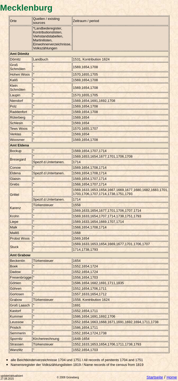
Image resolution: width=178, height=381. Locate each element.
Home (172, 377)
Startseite (155, 377)
